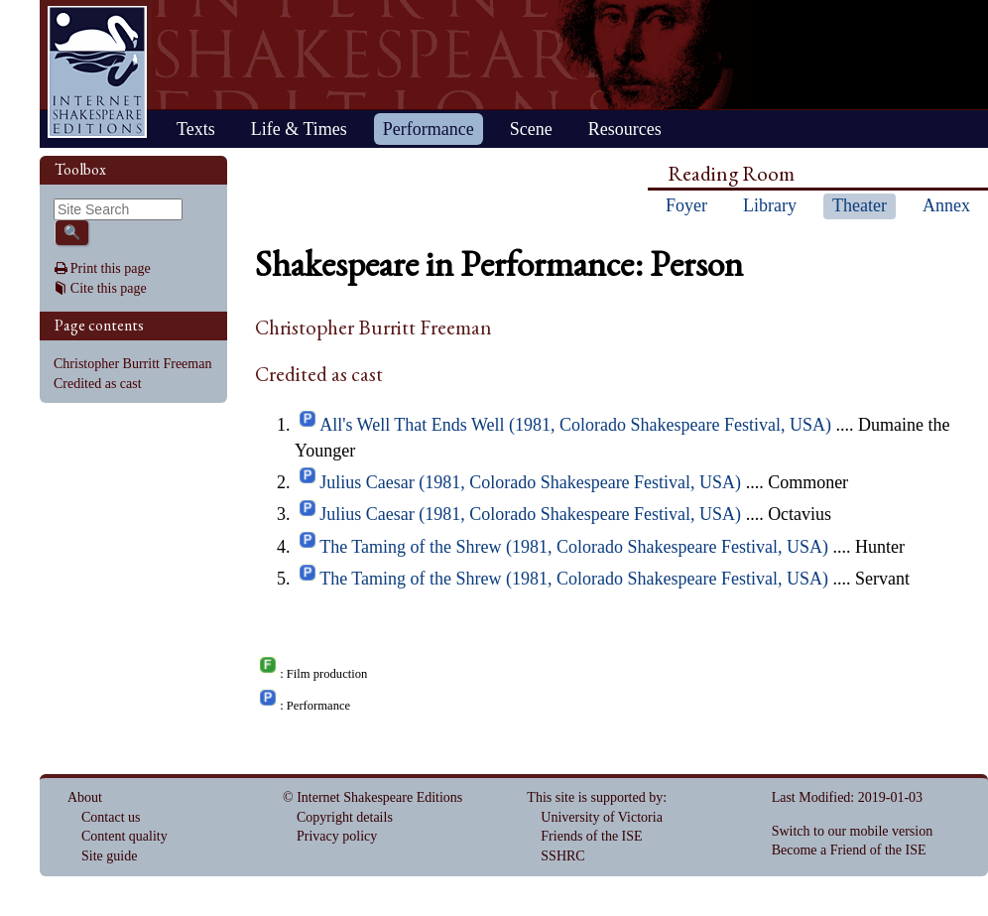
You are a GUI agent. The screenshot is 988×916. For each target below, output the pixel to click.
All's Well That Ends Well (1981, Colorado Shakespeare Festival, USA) (575, 425)
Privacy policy (337, 836)
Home (97, 72)
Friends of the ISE (591, 836)
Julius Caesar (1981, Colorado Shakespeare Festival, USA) (530, 482)
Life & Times (299, 129)
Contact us (111, 817)
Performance (428, 129)
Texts (196, 129)
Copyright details (345, 817)
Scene (531, 129)
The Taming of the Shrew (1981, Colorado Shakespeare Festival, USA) (573, 547)
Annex (946, 205)
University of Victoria (602, 817)
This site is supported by (595, 797)
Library (770, 205)
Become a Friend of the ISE (849, 850)
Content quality (124, 836)
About (84, 797)
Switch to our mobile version (852, 831)
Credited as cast (98, 383)
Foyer (686, 205)
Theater (859, 205)
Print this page (110, 268)
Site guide (109, 856)
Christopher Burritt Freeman (132, 363)
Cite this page (108, 288)
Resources (625, 129)
